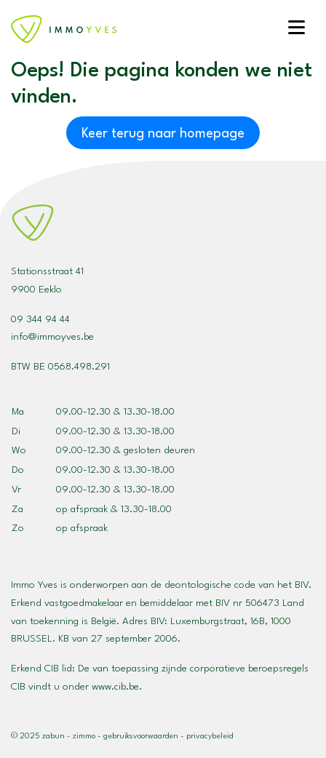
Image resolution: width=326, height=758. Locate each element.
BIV (157, 621)
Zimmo (84, 737)
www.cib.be (115, 687)
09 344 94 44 (40, 319)
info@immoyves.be (52, 337)
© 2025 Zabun (38, 737)
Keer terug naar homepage (163, 133)
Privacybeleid (209, 737)
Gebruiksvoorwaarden (140, 737)
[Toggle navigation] (296, 29)
